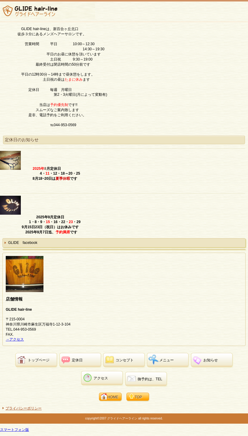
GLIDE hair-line (48, 11)
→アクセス (15, 339)
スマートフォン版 (14, 430)
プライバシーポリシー (23, 408)
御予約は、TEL (150, 379)
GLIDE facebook (22, 243)
